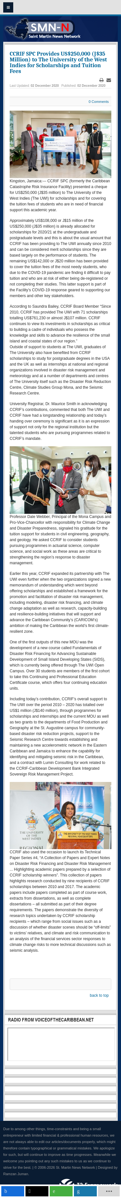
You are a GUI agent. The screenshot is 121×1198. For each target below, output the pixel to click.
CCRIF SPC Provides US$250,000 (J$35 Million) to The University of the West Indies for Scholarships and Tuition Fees (58, 62)
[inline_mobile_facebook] (12, 1191)
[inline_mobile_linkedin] (85, 1191)
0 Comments (99, 102)
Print (101, 80)
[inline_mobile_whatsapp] (61, 1191)
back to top (99, 995)
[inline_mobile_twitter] (36, 1191)
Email (108, 80)
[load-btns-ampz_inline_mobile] (109, 1191)
